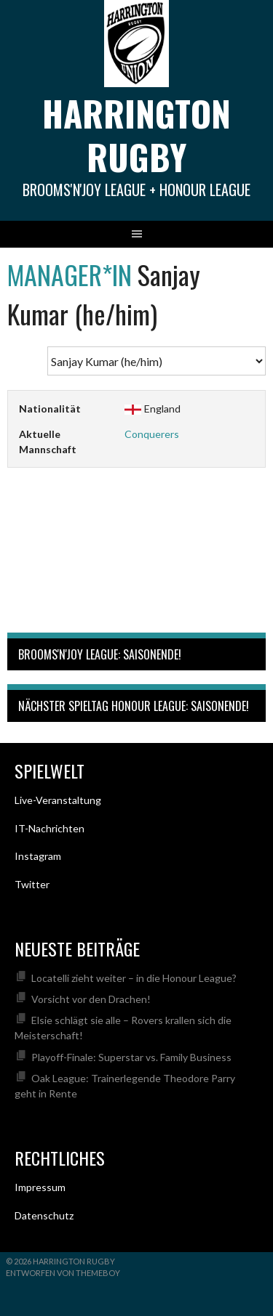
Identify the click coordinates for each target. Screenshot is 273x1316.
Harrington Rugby (136, 134)
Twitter (32, 884)
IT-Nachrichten (49, 828)
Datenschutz (44, 1215)
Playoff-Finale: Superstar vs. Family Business (131, 1057)
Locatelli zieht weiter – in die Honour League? (134, 978)
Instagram (38, 856)
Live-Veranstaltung (58, 800)
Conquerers (151, 434)
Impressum (40, 1187)
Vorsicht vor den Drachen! (91, 999)
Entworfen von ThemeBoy (63, 1273)
